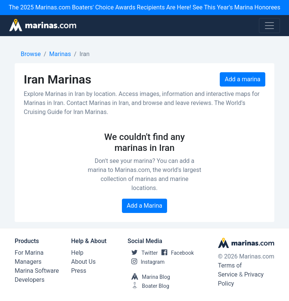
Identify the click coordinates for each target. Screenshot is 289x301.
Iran (84, 54)
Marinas (60, 54)
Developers (29, 279)
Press (78, 270)
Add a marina (242, 79)
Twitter (143, 253)
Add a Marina (145, 205)
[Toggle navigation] (269, 25)
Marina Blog (149, 277)
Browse (31, 54)
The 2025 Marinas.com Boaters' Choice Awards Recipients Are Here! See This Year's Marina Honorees (144, 7)
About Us (83, 261)
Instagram (146, 262)
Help (77, 252)
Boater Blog (148, 286)
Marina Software (37, 270)
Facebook (176, 253)
